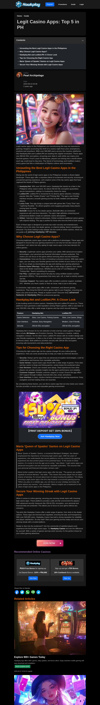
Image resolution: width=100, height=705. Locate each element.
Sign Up (67, 578)
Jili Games (30, 333)
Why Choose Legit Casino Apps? (33, 52)
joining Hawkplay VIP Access (42, 232)
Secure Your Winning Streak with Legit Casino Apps (41, 65)
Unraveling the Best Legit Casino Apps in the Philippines (43, 48)
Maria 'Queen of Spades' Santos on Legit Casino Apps (42, 61)
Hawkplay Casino (58, 529)
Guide (73, 4)
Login (82, 4)
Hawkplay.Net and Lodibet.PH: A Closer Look (38, 55)
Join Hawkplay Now (50, 436)
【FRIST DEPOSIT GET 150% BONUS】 (50, 430)
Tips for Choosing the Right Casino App (36, 58)
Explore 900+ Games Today (29, 657)
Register (50, 4)
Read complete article (22, 666)
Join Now (33, 578)
